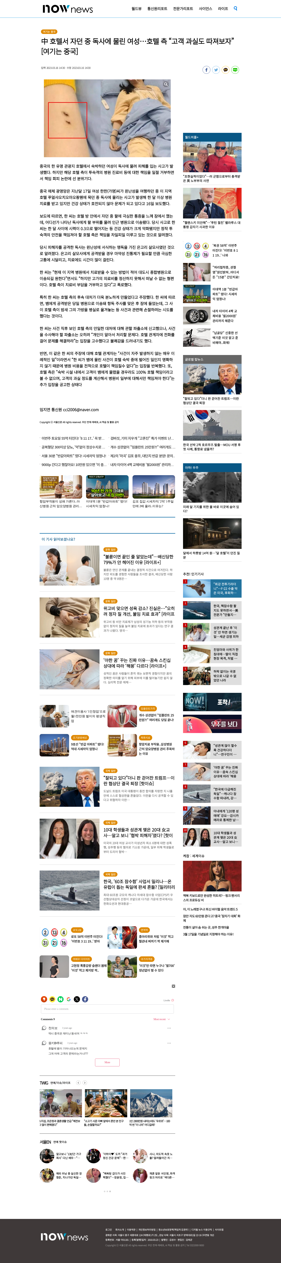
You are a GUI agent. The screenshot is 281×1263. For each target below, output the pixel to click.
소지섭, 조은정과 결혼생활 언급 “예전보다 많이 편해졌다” (104, 1123)
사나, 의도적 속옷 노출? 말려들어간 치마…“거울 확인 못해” (161, 1158)
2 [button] (107, 1191)
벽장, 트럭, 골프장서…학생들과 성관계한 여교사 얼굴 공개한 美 (59, 1123)
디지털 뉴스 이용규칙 (201, 1229)
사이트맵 (219, 1229)
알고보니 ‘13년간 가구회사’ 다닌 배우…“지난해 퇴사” (68, 1158)
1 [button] (104, 1191)
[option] (59, 1109)
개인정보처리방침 (147, 1229)
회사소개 (119, 1229)
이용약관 (131, 1229)
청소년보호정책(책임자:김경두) (173, 1229)
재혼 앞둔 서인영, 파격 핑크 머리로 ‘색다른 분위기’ (162, 1177)
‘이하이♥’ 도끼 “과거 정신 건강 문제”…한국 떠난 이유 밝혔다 (115, 1158)
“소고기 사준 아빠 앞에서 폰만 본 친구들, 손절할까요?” (149, 1123)
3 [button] (110, 1191)
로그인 (108, 1229)
